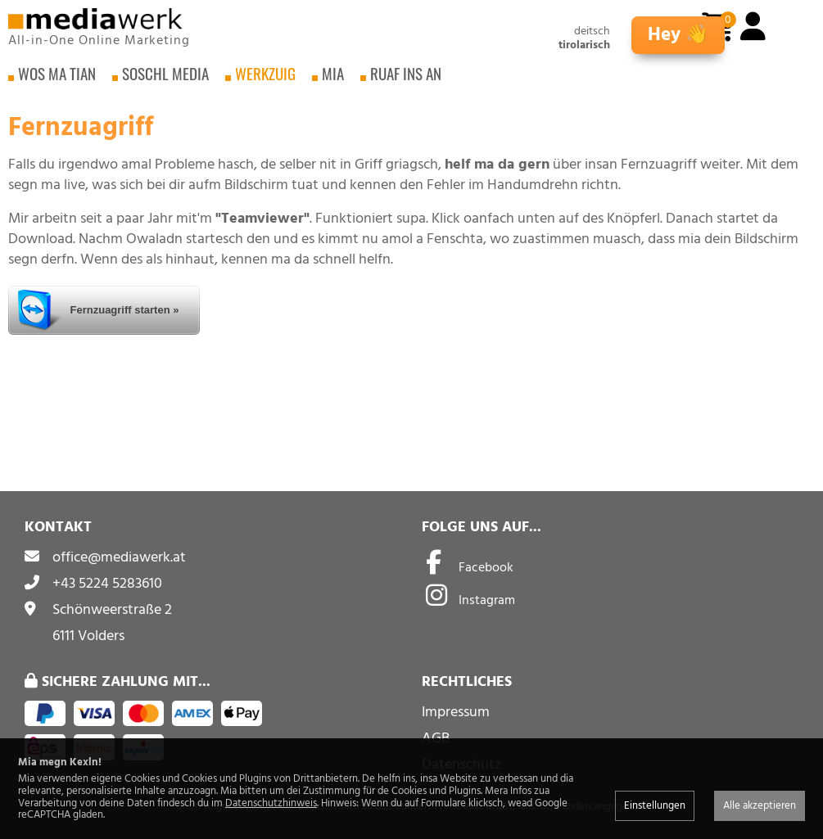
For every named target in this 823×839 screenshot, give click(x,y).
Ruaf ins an (405, 81)
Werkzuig (265, 81)
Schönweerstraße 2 (112, 609)
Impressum (456, 711)
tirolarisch (584, 45)
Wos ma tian (57, 81)
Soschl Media (165, 81)
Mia (333, 81)
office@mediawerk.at (119, 557)
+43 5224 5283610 (107, 583)
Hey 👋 (678, 34)
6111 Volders (88, 635)
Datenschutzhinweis (271, 803)
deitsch (592, 31)
